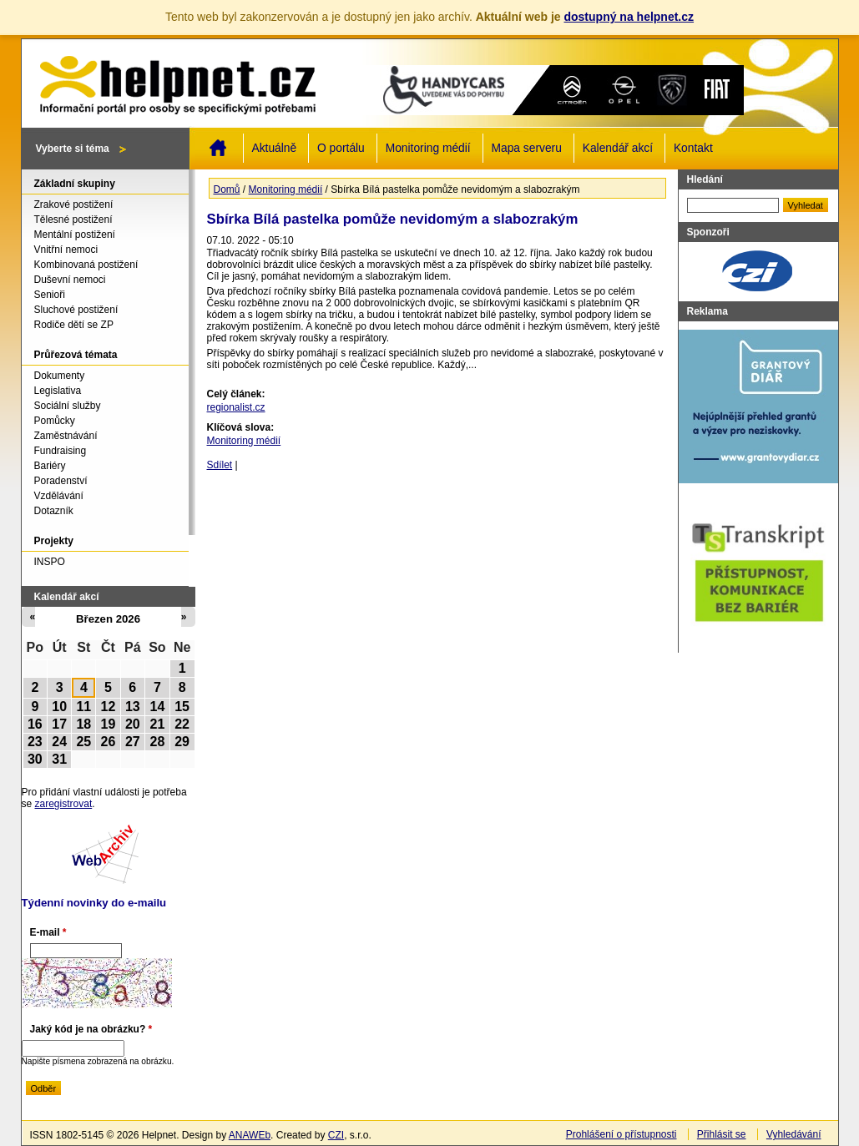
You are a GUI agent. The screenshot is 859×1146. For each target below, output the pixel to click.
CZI (336, 1135)
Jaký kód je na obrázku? (91, 1029)
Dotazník (53, 511)
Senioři (49, 294)
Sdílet (220, 465)
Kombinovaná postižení (86, 264)
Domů (218, 147)
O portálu (341, 148)
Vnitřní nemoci (66, 249)
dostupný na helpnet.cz (628, 16)
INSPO (49, 562)
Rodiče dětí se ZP (74, 325)
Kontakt (693, 148)
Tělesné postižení (73, 219)
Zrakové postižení (74, 204)
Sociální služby (67, 405)
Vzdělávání (58, 496)
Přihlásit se (721, 1134)
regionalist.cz (236, 407)
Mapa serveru (527, 148)
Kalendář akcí (618, 148)
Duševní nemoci (70, 279)
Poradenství (61, 481)
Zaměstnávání (66, 436)
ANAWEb (249, 1135)
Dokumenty (59, 375)
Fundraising (60, 451)
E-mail (48, 932)
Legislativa (58, 390)
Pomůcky (54, 421)
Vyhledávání (793, 1134)
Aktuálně (274, 148)
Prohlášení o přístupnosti (621, 1134)
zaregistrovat (64, 804)
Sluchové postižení (76, 310)
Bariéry (50, 466)
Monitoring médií (428, 148)
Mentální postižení (74, 234)
